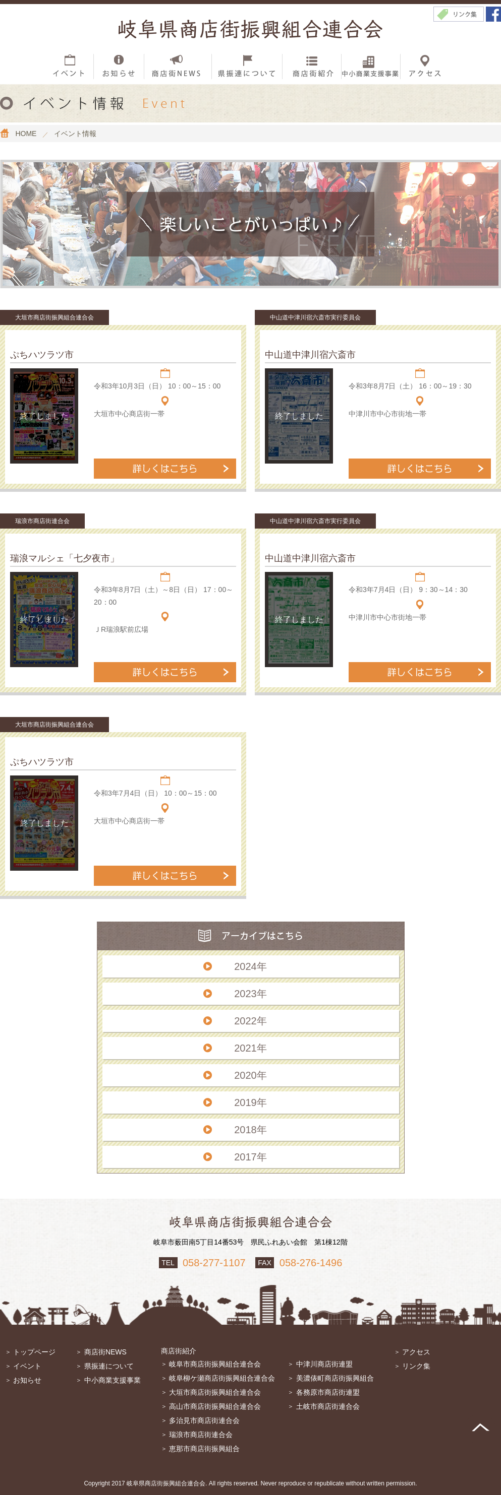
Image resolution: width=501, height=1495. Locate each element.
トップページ (34, 1352)
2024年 (250, 966)
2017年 (250, 1156)
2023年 (250, 993)
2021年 (250, 1048)
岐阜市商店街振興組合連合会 (215, 1364)
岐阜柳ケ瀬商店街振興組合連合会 (222, 1378)
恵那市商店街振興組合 (204, 1449)
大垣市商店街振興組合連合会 (215, 1392)
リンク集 (416, 1366)
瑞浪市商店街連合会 (201, 1435)
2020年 (250, 1075)
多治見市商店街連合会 (204, 1420)
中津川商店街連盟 (324, 1364)
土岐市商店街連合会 (328, 1406)
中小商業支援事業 (112, 1380)
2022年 (250, 1020)
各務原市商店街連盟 (328, 1392)
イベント (27, 1366)
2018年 (250, 1129)
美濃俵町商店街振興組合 (335, 1378)
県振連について (109, 1366)
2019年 (250, 1102)
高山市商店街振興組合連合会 (215, 1406)
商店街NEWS (105, 1352)
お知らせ (27, 1380)
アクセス (416, 1352)
